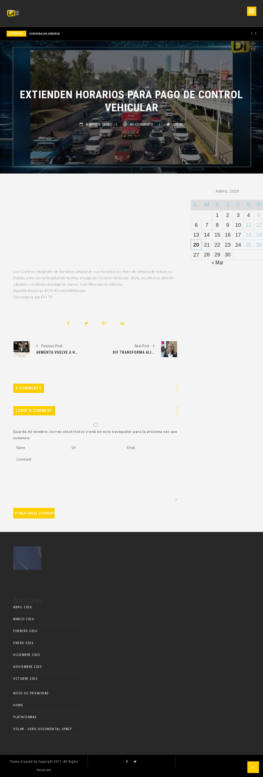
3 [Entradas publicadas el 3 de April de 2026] (238, 215)
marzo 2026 (23, 619)
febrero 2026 (25, 631)
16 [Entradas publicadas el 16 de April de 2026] (228, 235)
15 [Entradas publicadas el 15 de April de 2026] (217, 235)
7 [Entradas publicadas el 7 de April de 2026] (206, 225)
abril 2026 (22, 607)
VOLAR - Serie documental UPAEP (42, 729)
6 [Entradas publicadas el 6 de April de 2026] (196, 225)
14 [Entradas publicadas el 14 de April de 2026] (207, 235)
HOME (18, 705)
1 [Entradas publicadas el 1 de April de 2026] (217, 215)
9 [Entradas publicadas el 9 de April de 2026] (227, 225)
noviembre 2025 (27, 667)
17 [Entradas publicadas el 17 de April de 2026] (238, 235)
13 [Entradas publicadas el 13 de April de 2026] (196, 235)
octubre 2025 (25, 679)
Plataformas (25, 717)
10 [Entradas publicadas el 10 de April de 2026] (238, 225)
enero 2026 (23, 643)
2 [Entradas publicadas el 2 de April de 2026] (227, 215)
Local (178, 124)
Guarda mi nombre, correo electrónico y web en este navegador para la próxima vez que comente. (95, 434)
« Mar (217, 262)
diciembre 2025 (26, 655)
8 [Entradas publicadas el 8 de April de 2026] (217, 225)
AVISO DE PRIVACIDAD (31, 693)
